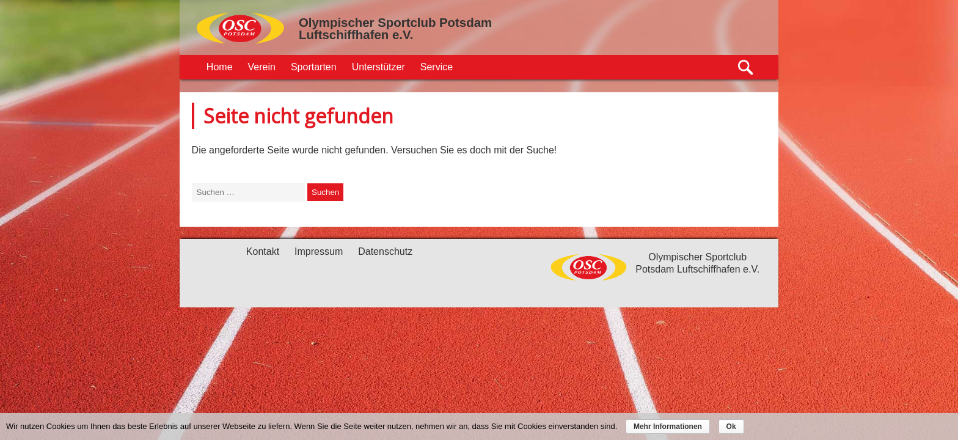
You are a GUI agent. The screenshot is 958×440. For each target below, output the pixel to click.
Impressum (318, 251)
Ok (731, 426)
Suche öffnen (746, 67)
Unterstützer (378, 67)
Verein (262, 67)
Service (436, 67)
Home (220, 67)
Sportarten (314, 67)
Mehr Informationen (668, 426)
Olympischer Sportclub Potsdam (395, 22)
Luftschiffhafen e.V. (356, 35)
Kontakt (262, 251)
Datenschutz (385, 251)
